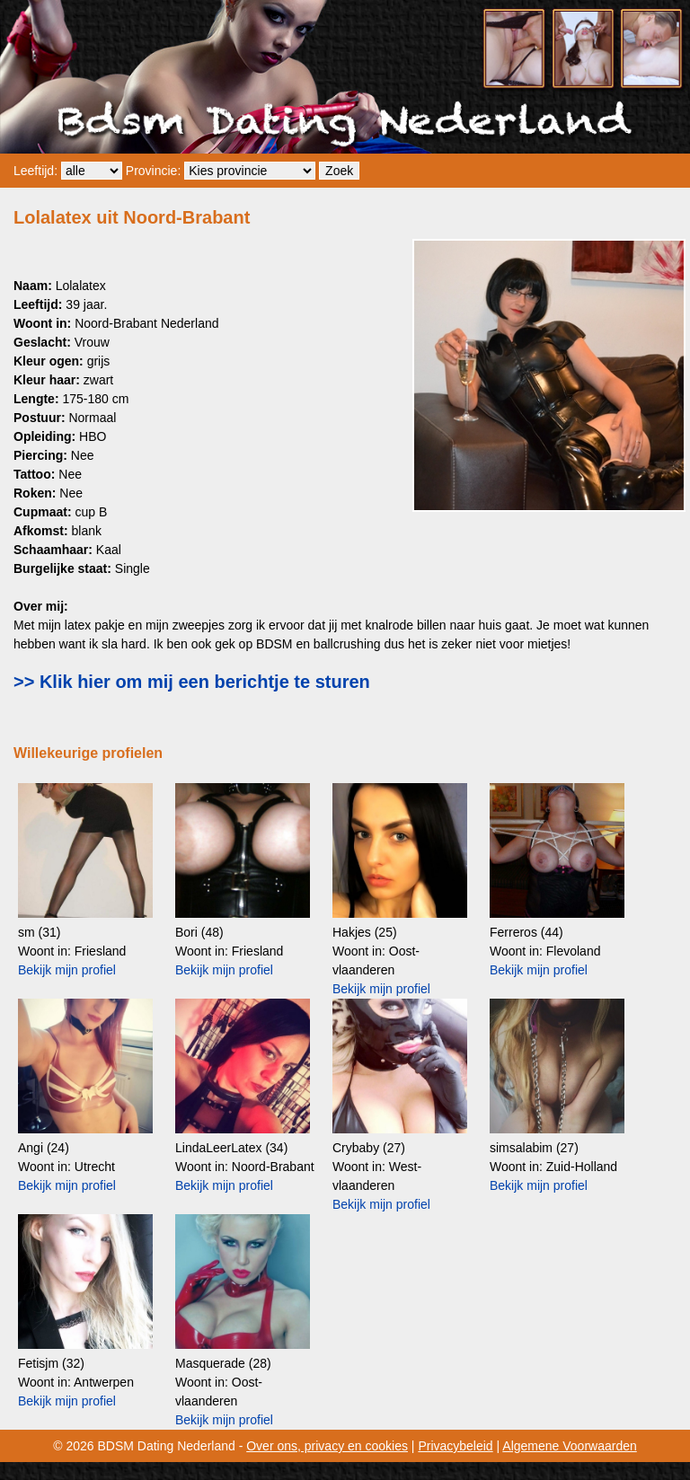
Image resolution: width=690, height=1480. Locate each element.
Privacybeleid (455, 1446)
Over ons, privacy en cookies (327, 1446)
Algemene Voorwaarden (569, 1446)
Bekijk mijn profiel (67, 970)
